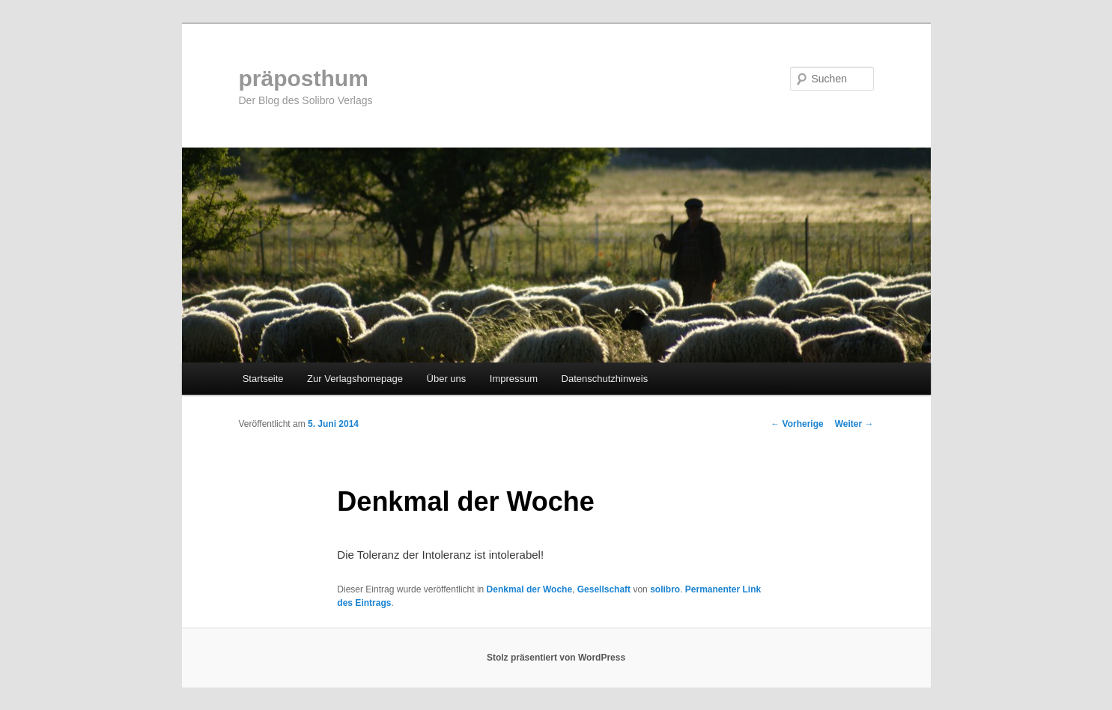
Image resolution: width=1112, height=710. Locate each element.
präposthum (303, 78)
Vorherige (797, 424)
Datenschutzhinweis (605, 378)
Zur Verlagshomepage (355, 378)
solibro (665, 589)
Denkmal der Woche (529, 589)
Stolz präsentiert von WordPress (556, 657)
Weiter (854, 424)
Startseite (263, 378)
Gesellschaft (604, 589)
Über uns (447, 378)
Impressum (514, 378)
